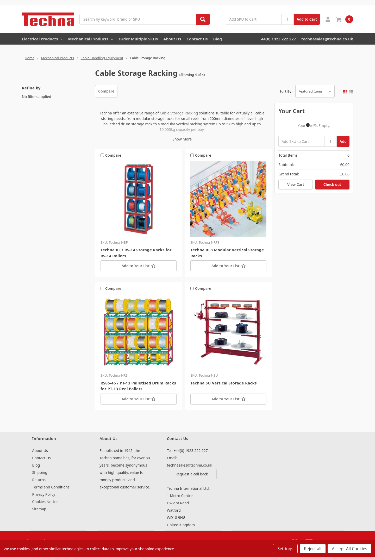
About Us (172, 38)
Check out (332, 184)
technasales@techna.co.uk (327, 38)
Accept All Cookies (349, 549)
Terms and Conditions (51, 487)
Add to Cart (307, 19)
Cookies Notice (45, 501)
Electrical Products (42, 38)
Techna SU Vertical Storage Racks (223, 382)
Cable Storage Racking (179, 113)
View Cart (295, 184)
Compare (106, 91)
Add (343, 141)
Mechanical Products (90, 38)
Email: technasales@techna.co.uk (189, 461)
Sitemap (39, 508)
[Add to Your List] (139, 265)
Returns (39, 479)
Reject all (312, 549)
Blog (217, 38)
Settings (285, 549)
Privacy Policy (43, 494)
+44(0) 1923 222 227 (277, 38)
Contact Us (197, 38)
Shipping (39, 472)
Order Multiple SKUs (138, 38)
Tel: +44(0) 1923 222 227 (187, 450)
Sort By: (285, 91)
